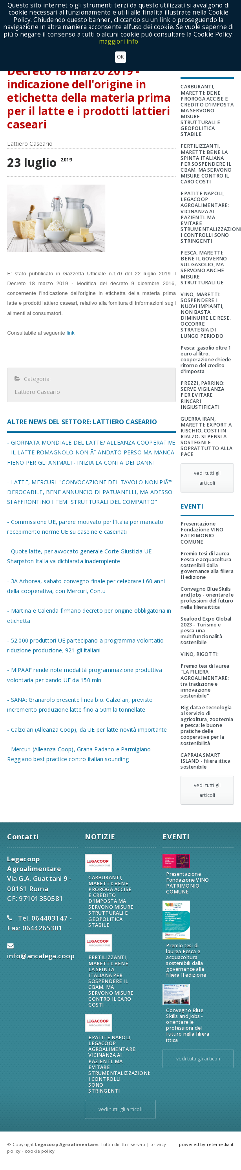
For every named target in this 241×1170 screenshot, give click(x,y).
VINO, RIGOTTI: (200, 654)
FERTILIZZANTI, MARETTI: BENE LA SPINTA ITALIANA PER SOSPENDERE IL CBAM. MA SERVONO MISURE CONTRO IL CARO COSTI (206, 164)
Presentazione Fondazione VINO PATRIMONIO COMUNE (202, 532)
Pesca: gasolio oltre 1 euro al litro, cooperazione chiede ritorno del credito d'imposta (206, 359)
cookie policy (40, 1151)
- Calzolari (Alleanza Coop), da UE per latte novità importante (87, 729)
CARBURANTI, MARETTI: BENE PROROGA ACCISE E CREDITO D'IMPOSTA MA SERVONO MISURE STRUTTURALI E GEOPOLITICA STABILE (207, 110)
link (70, 333)
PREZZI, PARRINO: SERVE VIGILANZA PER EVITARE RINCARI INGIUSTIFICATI (203, 395)
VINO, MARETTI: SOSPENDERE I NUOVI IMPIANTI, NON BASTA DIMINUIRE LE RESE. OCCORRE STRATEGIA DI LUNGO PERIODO (205, 315)
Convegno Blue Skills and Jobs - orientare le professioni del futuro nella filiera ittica (207, 598)
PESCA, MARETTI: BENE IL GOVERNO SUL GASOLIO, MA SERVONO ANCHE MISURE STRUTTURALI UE (204, 267)
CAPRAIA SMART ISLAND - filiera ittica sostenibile (205, 761)
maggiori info (118, 41)
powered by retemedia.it (206, 1144)
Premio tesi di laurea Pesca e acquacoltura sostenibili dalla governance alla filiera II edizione (207, 565)
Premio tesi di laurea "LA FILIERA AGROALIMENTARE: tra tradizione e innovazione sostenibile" (205, 681)
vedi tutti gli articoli (207, 478)
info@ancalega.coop (41, 955)
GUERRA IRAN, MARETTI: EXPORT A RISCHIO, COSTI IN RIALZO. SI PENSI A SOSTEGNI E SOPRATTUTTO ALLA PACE (206, 437)
